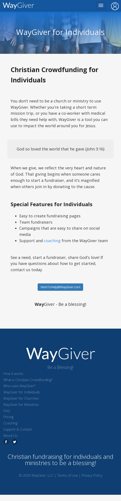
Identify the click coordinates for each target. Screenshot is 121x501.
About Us (10, 435)
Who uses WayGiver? (19, 385)
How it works (13, 373)
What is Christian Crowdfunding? (27, 379)
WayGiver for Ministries (21, 404)
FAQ (6, 410)
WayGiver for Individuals (21, 392)
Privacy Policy (92, 475)
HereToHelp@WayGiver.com (60, 287)
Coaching (10, 423)
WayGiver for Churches (21, 398)
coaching (52, 240)
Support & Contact (17, 429)
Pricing (8, 416)
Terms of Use (67, 475)
